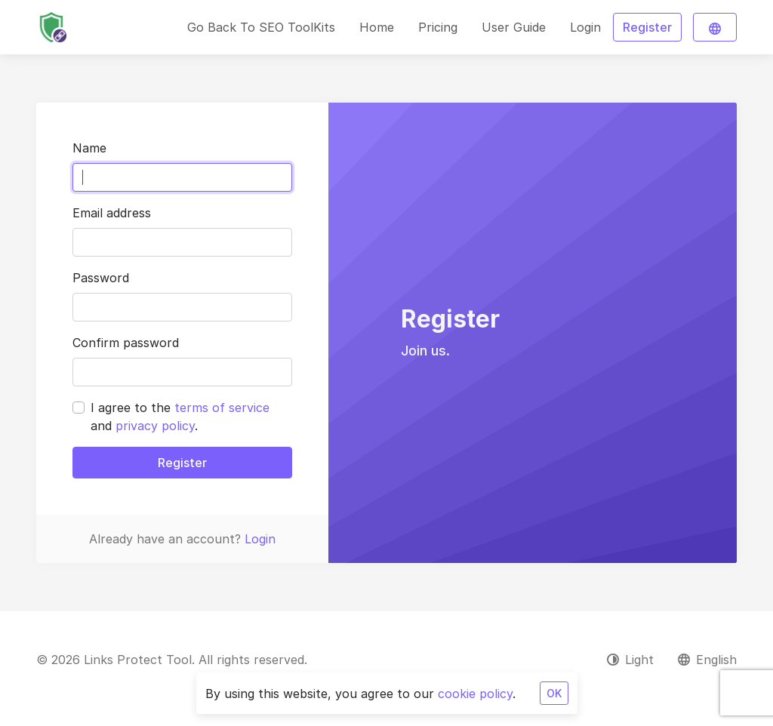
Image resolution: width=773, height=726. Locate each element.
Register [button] (647, 27)
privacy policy (155, 425)
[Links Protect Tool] (51, 27)
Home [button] (376, 27)
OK (554, 693)
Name (89, 147)
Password (100, 277)
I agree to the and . (180, 416)
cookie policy (475, 693)
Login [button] (585, 27)
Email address (111, 212)
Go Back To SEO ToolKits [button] (261, 27)
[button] (715, 27)
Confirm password (125, 342)
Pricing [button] (437, 27)
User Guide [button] (514, 27)
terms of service (221, 407)
